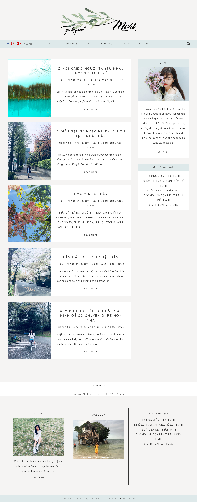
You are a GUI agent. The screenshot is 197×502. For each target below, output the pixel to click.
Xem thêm (164, 152)
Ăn (88, 44)
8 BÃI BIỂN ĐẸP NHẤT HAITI (164, 190)
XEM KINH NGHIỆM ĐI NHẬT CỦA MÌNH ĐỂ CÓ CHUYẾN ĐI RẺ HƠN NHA (91, 315)
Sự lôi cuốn (106, 44)
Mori (62, 80)
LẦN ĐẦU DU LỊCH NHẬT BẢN (91, 257)
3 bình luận (99, 327)
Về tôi (52, 44)
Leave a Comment (110, 80)
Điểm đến (71, 44)
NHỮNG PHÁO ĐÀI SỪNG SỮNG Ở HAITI (158, 425)
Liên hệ (143, 44)
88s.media (130, 499)
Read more (91, 109)
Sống (127, 44)
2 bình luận (99, 264)
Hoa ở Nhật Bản (91, 194)
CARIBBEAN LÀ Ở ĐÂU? (163, 205)
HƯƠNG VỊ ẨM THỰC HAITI (163, 176)
